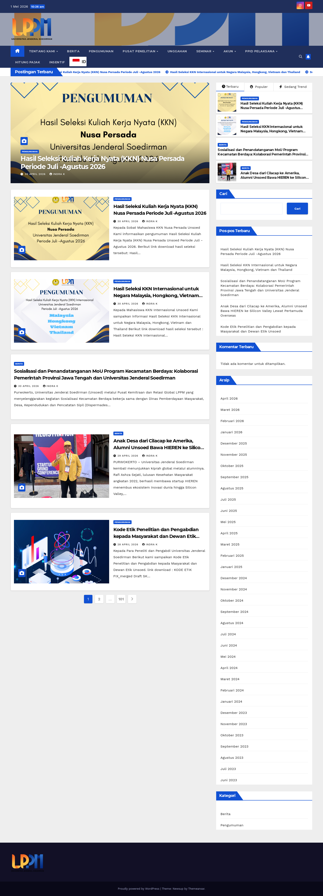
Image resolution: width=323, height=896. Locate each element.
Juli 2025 (228, 499)
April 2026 (229, 398)
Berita (73, 51)
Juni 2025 (228, 511)
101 (121, 599)
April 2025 (229, 533)
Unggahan (177, 51)
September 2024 (234, 612)
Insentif (57, 62)
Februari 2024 (232, 690)
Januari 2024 (231, 701)
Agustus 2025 (231, 488)
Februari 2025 (232, 556)
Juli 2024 (228, 634)
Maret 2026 (229, 410)
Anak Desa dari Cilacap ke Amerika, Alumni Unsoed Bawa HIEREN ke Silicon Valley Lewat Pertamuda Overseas (273, 177)
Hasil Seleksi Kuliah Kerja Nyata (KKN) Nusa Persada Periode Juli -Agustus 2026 (102, 162)
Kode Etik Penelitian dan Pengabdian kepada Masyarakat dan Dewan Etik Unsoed (156, 536)
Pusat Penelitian (139, 51)
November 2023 (233, 724)
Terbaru (230, 86)
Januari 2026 (231, 432)
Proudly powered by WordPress (139, 888)
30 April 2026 (36, 174)
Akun (229, 51)
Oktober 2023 (231, 735)
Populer (259, 87)
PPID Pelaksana (260, 51)
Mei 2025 (228, 522)
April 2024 (229, 668)
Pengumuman (101, 51)
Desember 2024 (233, 578)
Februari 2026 (232, 421)
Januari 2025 (231, 567)
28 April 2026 (128, 544)
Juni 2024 (228, 645)
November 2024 (233, 589)
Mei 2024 (228, 657)
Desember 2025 (233, 443)
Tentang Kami (42, 51)
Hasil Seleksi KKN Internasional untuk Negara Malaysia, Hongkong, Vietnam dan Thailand (272, 131)
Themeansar (196, 888)
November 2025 (233, 455)
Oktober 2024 (231, 600)
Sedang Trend (293, 87)
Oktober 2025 (231, 466)
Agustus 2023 (231, 758)
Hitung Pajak (27, 62)
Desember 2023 (233, 713)
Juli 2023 (228, 769)
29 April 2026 (128, 455)
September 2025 (234, 477)
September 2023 (234, 746)
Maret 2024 (229, 679)
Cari (223, 193)
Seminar (204, 51)
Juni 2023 (228, 780)
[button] (300, 57)
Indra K (57, 174)
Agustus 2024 (231, 623)
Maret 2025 (229, 544)
